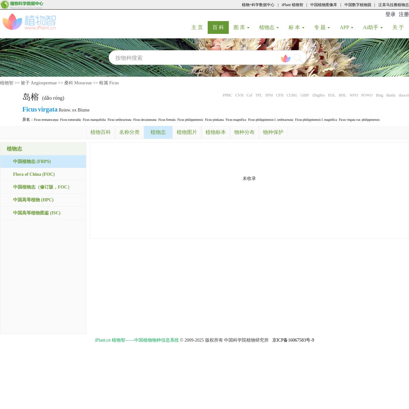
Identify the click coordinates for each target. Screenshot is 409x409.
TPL (258, 95)
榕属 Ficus (109, 83)
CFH (279, 95)
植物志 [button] (269, 27)
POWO (367, 95)
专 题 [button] (322, 27)
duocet (404, 95)
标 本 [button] (297, 27)
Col (249, 95)
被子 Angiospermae (39, 83)
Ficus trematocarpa (46, 119)
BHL (342, 95)
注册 (404, 14)
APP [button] (346, 27)
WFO (354, 95)
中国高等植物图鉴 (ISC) (36, 213)
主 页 (199, 27)
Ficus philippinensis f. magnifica (316, 119)
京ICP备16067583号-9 (293, 340)
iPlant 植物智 (292, 5)
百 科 (220, 27)
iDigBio (319, 95)
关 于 (400, 27)
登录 (390, 14)
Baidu (391, 95)
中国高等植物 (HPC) (33, 199)
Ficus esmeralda (70, 119)
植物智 (6, 83)
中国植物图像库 (323, 5)
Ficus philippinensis (190, 119)
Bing (379, 95)
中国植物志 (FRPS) (32, 161)
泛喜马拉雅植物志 (393, 5)
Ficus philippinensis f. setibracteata (270, 119)
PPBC (227, 95)
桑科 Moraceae (78, 83)
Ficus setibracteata (119, 119)
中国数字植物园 (357, 5)
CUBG (292, 95)
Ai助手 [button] (373, 27)
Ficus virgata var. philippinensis (359, 119)
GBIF (305, 95)
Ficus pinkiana (214, 119)
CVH (239, 95)
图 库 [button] (242, 27)
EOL (332, 95)
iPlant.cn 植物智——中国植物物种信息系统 (137, 340)
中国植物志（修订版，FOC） (42, 187)
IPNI (269, 95)
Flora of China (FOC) (34, 174)
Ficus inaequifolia (94, 119)
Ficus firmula (167, 119)
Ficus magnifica (236, 119)
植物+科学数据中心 (258, 5)
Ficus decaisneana (144, 119)
